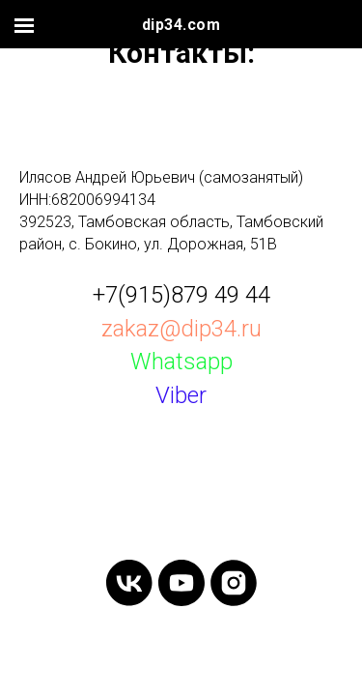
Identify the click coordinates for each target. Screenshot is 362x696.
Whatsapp (181, 361)
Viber (181, 395)
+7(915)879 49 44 (181, 294)
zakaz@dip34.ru (181, 328)
